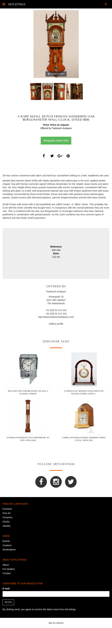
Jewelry (6, 525)
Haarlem (61, 300)
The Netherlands (56, 303)
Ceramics (8, 517)
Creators (7, 545)
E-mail (6, 588)
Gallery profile (56, 323)
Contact (7, 573)
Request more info (56, 140)
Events (6, 541)
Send (8, 602)
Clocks (6, 521)
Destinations (9, 549)
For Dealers (9, 569)
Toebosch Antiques (62, 128)
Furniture (7, 509)
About (6, 564)
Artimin (60, 623)
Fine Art (7, 513)
